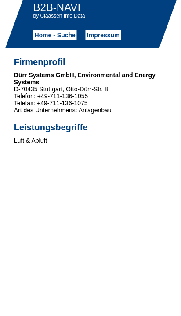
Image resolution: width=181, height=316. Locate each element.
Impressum (103, 35)
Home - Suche (54, 35)
